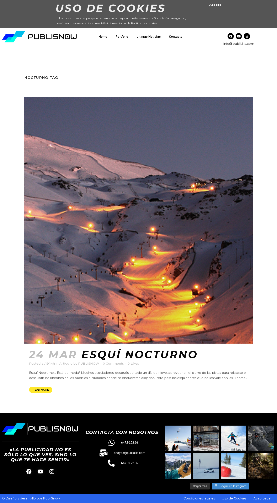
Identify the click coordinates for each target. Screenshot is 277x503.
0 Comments (113, 363)
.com (250, 44)
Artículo (66, 363)
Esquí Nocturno (139, 354)
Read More (41, 389)
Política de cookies (144, 23)
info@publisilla (234, 44)
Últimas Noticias (149, 37)
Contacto (175, 37)
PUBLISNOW (88, 363)
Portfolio (122, 37)
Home (102, 37)
